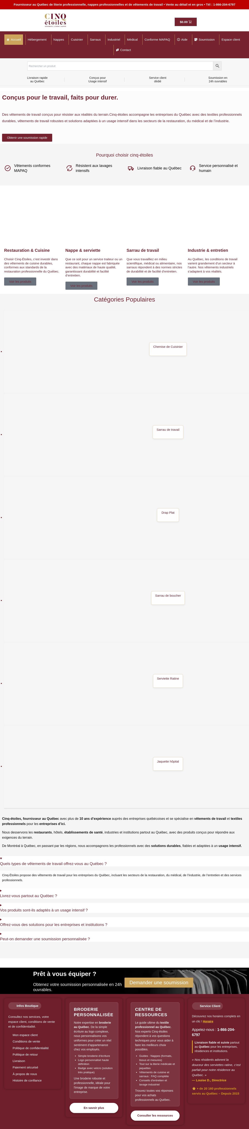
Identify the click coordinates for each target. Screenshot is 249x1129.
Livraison (19, 1061)
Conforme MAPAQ (157, 39)
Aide (184, 39)
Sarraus (95, 39)
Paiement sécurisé (25, 1067)
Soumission (207, 39)
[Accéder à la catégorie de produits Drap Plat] (126, 517)
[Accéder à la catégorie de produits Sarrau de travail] (126, 434)
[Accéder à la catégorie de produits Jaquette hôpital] (126, 766)
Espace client (230, 39)
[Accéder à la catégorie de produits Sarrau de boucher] (126, 600)
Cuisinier (77, 39)
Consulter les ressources (155, 1115)
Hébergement (37, 39)
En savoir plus (94, 1108)
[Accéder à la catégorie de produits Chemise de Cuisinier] (126, 351)
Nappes (58, 39)
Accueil (16, 39)
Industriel (114, 39)
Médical (132, 39)
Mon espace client (25, 1035)
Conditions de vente (26, 1041)
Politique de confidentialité (31, 1048)
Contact (125, 50)
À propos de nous (25, 1074)
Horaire (208, 1021)
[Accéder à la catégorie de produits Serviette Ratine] (126, 683)
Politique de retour (25, 1054)
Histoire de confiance (27, 1080)
